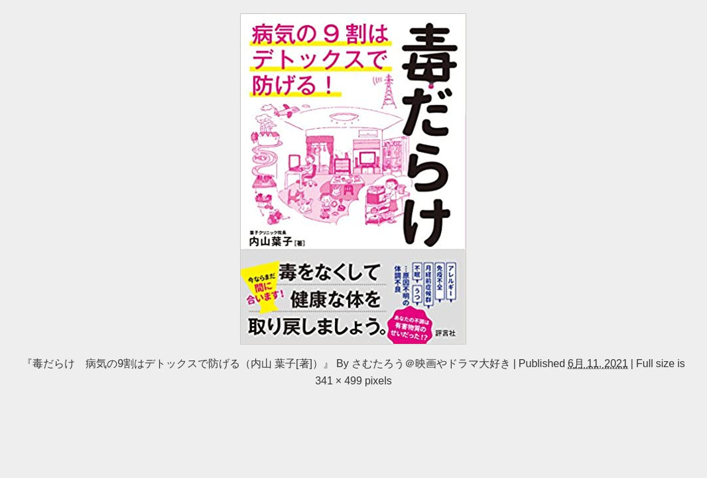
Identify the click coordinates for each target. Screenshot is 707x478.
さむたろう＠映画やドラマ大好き (431, 363)
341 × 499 (338, 380)
